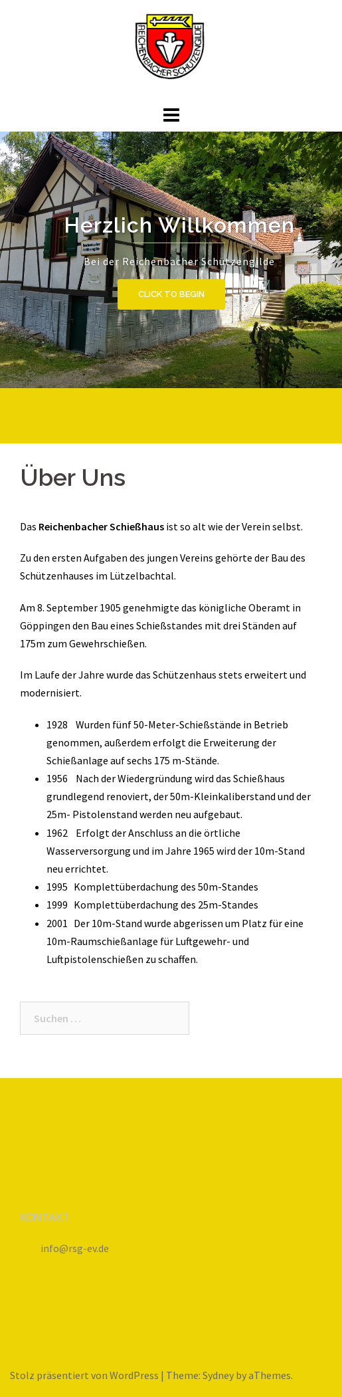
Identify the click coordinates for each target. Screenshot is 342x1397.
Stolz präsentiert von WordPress (84, 1375)
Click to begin (171, 294)
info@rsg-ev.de (75, 1248)
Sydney (218, 1375)
